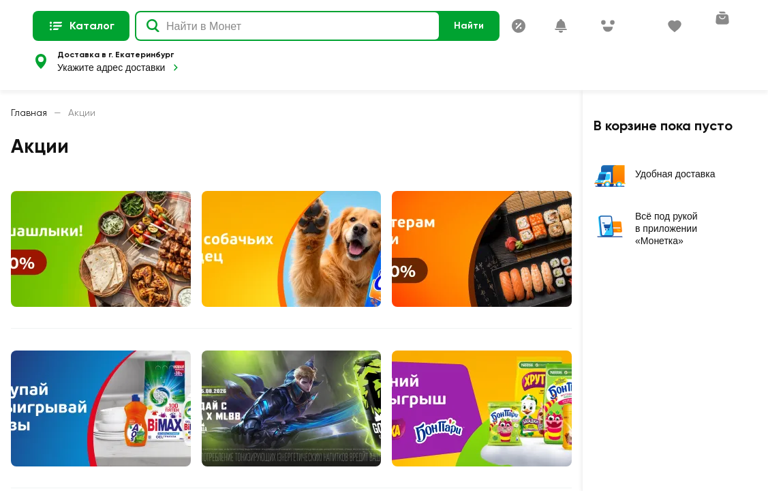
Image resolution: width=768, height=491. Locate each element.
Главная (29, 112)
